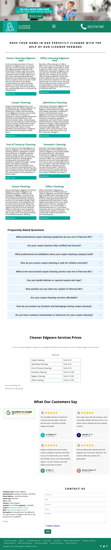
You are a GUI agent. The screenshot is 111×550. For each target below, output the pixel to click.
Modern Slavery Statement (72, 541)
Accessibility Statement (34, 541)
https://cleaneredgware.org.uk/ (17, 510)
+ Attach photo (52, 526)
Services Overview (70, 543)
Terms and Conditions (41, 543)
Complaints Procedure (88, 541)
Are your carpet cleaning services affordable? (54, 297)
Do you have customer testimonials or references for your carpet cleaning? (54, 315)
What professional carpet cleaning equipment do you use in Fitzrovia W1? (54, 237)
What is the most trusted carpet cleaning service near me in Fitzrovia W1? (54, 271)
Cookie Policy (57, 541)
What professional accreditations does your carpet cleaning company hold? (54, 254)
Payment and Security (56, 543)
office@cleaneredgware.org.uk (18, 508)
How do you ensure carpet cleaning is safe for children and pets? (54, 263)
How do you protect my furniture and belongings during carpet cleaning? (54, 306)
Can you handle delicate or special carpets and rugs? (54, 280)
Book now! (35, 16)
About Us (21, 541)
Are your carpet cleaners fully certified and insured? (54, 245)
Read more (10, 94)
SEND (48, 531)
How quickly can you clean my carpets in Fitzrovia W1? (54, 289)
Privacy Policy (47, 541)
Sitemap (5, 521)
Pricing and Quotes (9, 543)
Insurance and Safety (10, 541)
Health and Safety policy (25, 543)
